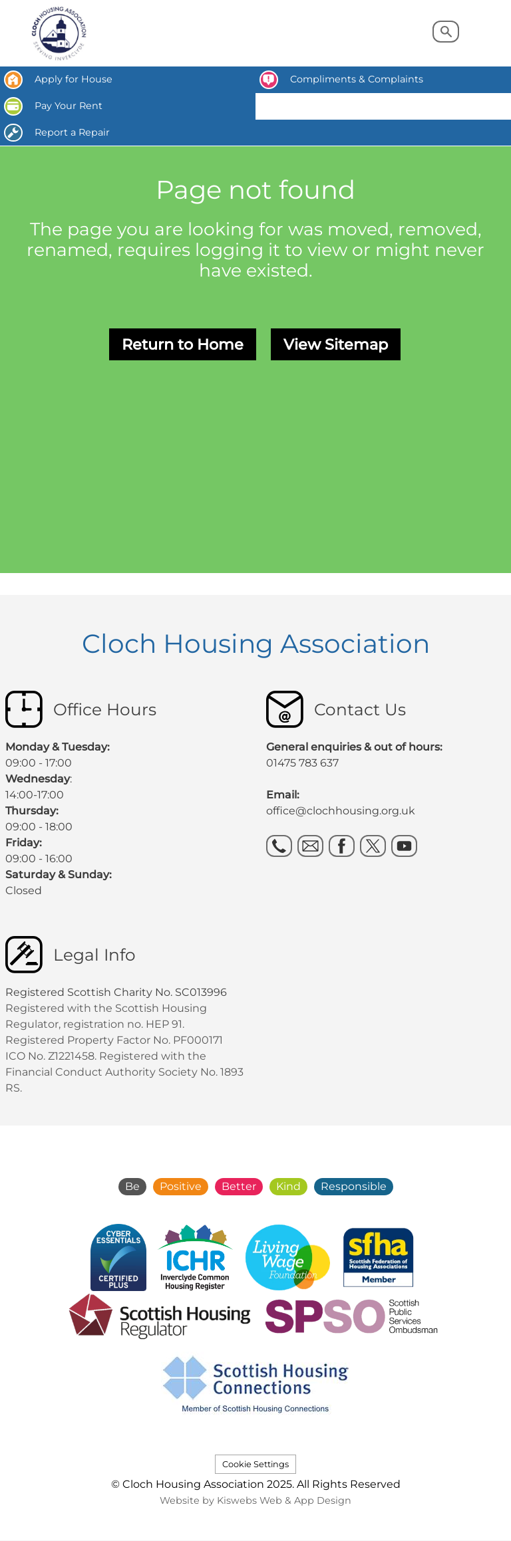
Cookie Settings (255, 1464)
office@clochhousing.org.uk (340, 810)
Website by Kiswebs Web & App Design (255, 1500)
